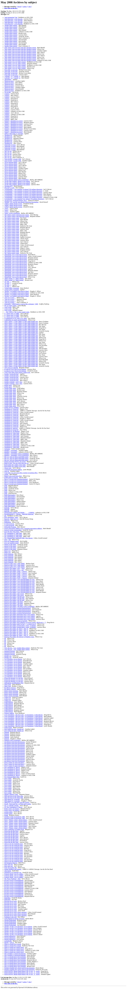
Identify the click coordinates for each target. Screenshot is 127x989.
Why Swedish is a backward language (15, 953)
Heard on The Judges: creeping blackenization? (17, 608)
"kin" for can (8, 151)
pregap (6, 815)
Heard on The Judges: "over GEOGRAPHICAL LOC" (19, 579)
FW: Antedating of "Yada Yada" (13, 533)
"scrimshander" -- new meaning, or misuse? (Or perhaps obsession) (23, 189)
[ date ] (30, 6)
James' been (7, 684)
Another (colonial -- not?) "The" (13, 382)
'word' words (8, 307)
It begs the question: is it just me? (14, 678)
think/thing (7, 898)
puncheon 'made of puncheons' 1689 (14, 816)
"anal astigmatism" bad (11, 17)
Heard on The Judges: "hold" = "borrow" (16, 571)
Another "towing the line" (11, 374)
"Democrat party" (9, 81)
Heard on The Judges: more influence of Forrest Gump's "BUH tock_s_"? (25, 622)
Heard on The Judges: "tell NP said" (14, 597)
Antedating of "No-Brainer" (12, 431)
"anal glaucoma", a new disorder (13, 19)
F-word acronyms (9, 523)
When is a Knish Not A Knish (12, 944)
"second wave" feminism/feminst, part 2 (15, 200)
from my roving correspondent (13, 530)
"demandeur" (8, 79)
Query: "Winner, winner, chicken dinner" (16, 820)
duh (5, 516)
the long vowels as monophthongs (14, 880)
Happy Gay (7, 551)
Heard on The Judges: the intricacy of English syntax (19, 637)
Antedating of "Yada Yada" (12, 433)
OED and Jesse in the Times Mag (13, 796)
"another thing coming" (11, 25)
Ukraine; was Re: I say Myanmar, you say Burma (18, 926)
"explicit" (7, 94)
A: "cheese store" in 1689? (12, 313)
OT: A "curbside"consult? (11, 805)
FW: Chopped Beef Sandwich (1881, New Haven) (18, 538)
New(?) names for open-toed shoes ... (15, 762)
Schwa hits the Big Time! (11, 831)
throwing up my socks (10, 901)
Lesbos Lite (7, 697)
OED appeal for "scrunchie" (12, 799)
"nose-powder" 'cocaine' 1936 (12, 159)
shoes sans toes (8, 864)
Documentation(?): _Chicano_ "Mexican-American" (19, 514)
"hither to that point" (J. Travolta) (13, 133)
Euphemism (7, 522)
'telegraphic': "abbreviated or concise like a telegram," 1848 (21, 304)
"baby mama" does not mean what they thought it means (20, 47)
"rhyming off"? (8, 186)
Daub (6, 485)
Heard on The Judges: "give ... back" (14, 568)
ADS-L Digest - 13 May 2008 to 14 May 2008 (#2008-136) (21, 329)
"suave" (6, 208)
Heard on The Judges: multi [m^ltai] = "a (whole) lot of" (20, 624)
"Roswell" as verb (9, 188)
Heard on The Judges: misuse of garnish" (16, 621)
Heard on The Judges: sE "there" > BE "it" (16, 629)
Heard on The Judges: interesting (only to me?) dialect (19, 614)
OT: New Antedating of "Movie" (13, 807)
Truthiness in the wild (10, 917)
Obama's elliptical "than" (11, 794)
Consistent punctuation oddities (13, 469)
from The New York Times (12, 531)
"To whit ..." (7, 281)
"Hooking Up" (8, 135)
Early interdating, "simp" (11, 517)
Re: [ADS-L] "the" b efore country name (17, 312)
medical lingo (8, 727)
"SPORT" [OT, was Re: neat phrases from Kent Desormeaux (21, 202)
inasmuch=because (9, 651)
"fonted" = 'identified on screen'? (13, 121)
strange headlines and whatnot (13, 869)
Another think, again (10, 388)
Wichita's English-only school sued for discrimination (19, 968)
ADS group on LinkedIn (11, 367)
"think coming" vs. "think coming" (14, 278)
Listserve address (9, 713)
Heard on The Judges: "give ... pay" (14, 570)
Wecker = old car (9, 942)
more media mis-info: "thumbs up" (14, 729)
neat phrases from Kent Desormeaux (14, 742)
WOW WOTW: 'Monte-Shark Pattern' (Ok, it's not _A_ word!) (22, 971)
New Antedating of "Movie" (12, 767)
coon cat (6, 471)
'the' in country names (10, 305)
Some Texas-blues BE (10, 867)
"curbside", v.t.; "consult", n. (12, 76)
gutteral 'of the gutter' (10, 544)
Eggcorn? (7, 520)
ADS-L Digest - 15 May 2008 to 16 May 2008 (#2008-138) (21, 336)
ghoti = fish (7, 539)
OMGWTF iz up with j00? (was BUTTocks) (17, 802)
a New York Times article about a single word (17, 372)
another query (8, 385)
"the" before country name (11, 218)
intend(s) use (8, 656)
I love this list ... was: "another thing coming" (17, 648)
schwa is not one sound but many (13, 844)
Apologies (7, 449)
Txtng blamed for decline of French (14, 918)
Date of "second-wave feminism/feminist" (16, 479)
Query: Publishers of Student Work (14, 829)
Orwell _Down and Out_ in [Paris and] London (17, 804)
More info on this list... (11, 8)
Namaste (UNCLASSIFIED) (12, 740)
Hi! (5, 638)
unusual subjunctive (10, 936)
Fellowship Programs (10, 527)
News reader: (8, 778)
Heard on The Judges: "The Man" (14, 602)
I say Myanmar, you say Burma (13, 659)
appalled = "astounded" (11, 450)
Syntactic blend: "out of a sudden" (14, 874)
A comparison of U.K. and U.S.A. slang (15, 318)
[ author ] (25, 6)
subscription (7, 871)
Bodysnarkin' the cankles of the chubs (15, 465)
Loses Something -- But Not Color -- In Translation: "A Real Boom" (23, 715)
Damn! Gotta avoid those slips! (13, 476)
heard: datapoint (9, 554)
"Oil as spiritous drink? (11, 162)
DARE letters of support (11, 477)
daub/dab (7, 508)
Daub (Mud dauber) (10, 495)
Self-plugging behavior (11, 863)
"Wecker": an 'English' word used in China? (16, 291)
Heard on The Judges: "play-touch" (14, 594)
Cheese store (8, 468)
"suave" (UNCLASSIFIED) (12, 213)
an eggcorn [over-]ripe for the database (15, 369)
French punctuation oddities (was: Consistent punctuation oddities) (23, 528)
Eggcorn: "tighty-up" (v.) (11, 519)
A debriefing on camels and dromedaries (15, 320)
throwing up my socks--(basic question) (15, 912)
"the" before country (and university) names (16, 215)
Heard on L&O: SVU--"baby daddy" (14, 563)
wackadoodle (8, 941)
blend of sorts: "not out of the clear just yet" (16, 463)
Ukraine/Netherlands (10, 920)
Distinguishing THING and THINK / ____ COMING (19, 512)
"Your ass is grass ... (10, 297)
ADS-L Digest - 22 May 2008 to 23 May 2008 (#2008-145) (21, 355)
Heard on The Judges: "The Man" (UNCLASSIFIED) (19, 606)
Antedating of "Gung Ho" (11, 409)
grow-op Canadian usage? (11, 541)
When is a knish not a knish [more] (14, 947)
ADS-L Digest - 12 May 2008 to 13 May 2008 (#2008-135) (21, 326)
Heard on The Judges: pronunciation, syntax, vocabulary (20, 625)
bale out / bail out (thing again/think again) (16, 457)
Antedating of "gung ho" (11, 428)
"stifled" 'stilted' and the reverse (13, 203)
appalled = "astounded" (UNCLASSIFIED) (16, 453)
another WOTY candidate (11, 407)
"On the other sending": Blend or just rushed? (17, 181)
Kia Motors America (10, 687)
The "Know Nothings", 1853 (12, 879)
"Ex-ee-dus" (7, 92)
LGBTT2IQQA (8, 702)
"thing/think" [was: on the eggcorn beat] (15, 254)
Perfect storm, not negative (12, 809)
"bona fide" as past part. (11, 70)
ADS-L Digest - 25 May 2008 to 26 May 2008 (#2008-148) (21, 364)
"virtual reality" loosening (11, 288)
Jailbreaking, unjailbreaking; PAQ (14, 683)
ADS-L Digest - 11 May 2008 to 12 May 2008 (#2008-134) (21, 321)
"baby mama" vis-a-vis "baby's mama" (15, 62)
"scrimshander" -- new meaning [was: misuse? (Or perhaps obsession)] (24, 199)
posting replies (8, 812)
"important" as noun (10, 145)
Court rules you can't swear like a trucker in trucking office (21, 473)
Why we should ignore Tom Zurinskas (15, 957)
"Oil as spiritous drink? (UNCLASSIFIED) (16, 180)
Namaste (7, 732)
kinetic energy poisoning (11, 691)
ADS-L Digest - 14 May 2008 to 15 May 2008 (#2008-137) (21, 334)
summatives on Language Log (13, 872)
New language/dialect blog (12, 777)
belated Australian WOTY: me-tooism (15, 461)
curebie (6, 474)
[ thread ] (19, 6)
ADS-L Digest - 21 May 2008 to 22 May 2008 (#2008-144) (21, 342)
